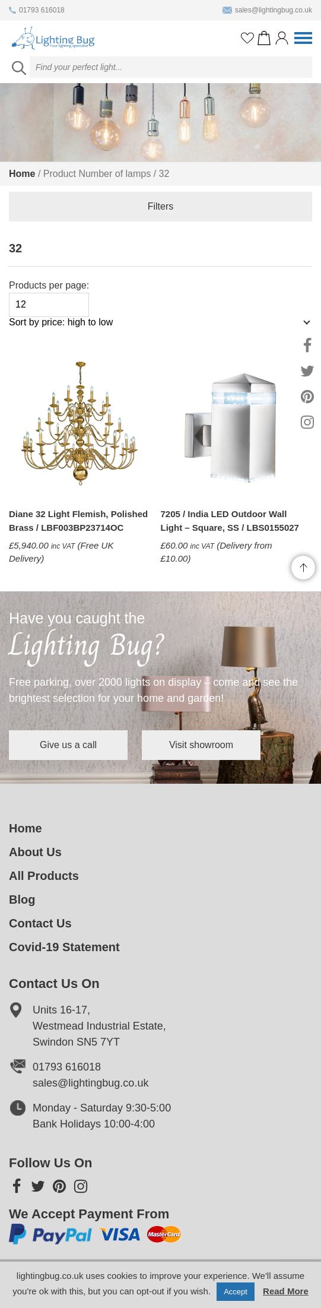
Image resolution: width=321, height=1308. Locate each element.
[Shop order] (154, 328)
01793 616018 (37, 10)
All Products (44, 875)
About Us (35, 852)
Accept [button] (235, 1291)
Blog (22, 899)
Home (22, 174)
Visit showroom (201, 745)
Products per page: (49, 298)
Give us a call (68, 745)
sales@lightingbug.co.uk (267, 10)
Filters (161, 206)
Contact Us (40, 923)
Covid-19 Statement (64, 947)
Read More (286, 1291)
